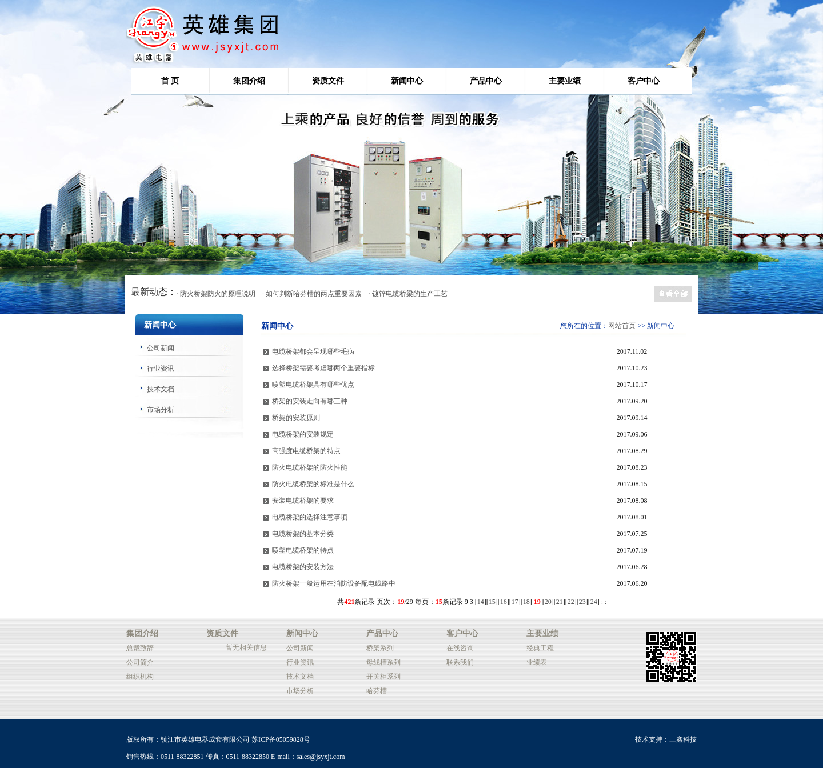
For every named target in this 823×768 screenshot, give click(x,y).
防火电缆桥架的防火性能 (309, 467)
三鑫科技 (683, 739)
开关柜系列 (383, 677)
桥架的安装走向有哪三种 (309, 401)
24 (593, 602)
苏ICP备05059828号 (280, 739)
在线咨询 (460, 648)
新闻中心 (407, 81)
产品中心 (486, 81)
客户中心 (644, 81)
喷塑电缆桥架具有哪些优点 (313, 385)
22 (571, 602)
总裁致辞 (140, 648)
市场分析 (160, 410)
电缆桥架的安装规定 (303, 434)
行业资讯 (160, 369)
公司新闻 (160, 348)
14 (480, 602)
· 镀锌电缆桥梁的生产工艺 (408, 294)
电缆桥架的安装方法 (303, 567)
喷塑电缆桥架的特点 (303, 550)
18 (526, 602)
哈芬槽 (376, 691)
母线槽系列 (383, 662)
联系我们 (460, 662)
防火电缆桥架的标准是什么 (313, 484)
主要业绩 (565, 81)
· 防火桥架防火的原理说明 (216, 294)
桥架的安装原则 (296, 418)
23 (582, 602)
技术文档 (160, 389)
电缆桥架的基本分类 (303, 534)
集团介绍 (249, 81)
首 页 (170, 81)
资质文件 (328, 81)
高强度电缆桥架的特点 (306, 451)
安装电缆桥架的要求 (303, 501)
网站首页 (622, 326)
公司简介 (140, 662)
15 (492, 602)
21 (559, 602)
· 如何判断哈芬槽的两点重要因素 (312, 294)
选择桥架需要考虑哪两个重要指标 (323, 368)
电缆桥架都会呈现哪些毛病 (313, 351)
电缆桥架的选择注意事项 (309, 517)
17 (515, 602)
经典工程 (540, 648)
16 (503, 602)
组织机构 (140, 677)
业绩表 (536, 662)
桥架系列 (380, 648)
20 (548, 602)
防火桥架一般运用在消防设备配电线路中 (333, 583)
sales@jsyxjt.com (321, 757)
